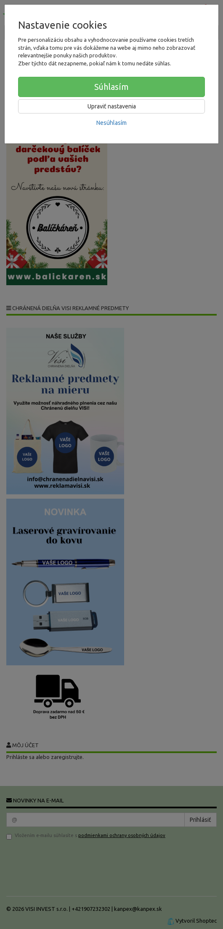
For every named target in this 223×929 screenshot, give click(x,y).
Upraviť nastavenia (112, 106)
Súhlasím (111, 87)
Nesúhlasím (111, 122)
